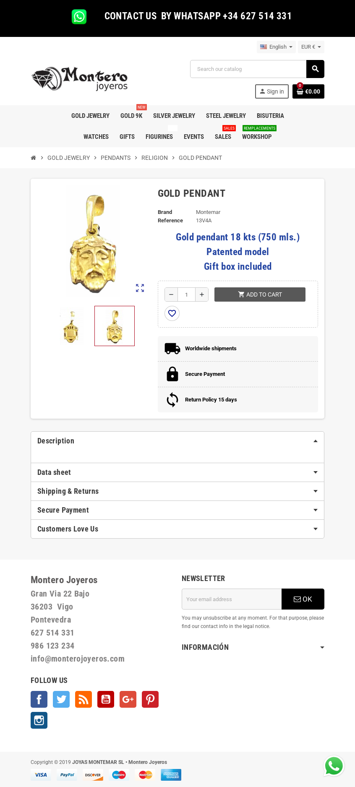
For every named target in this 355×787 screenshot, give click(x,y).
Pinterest (150, 699)
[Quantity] (187, 294)
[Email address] (232, 599)
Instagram (39, 720)
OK (303, 599)
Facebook (39, 699)
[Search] (257, 69)
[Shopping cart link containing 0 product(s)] (308, 91)
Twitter (61, 699)
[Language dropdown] (276, 47)
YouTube (105, 699)
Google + (128, 699)
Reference (170, 220)
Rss (83, 699)
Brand (165, 212)
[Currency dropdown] (311, 47)
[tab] (177, 441)
